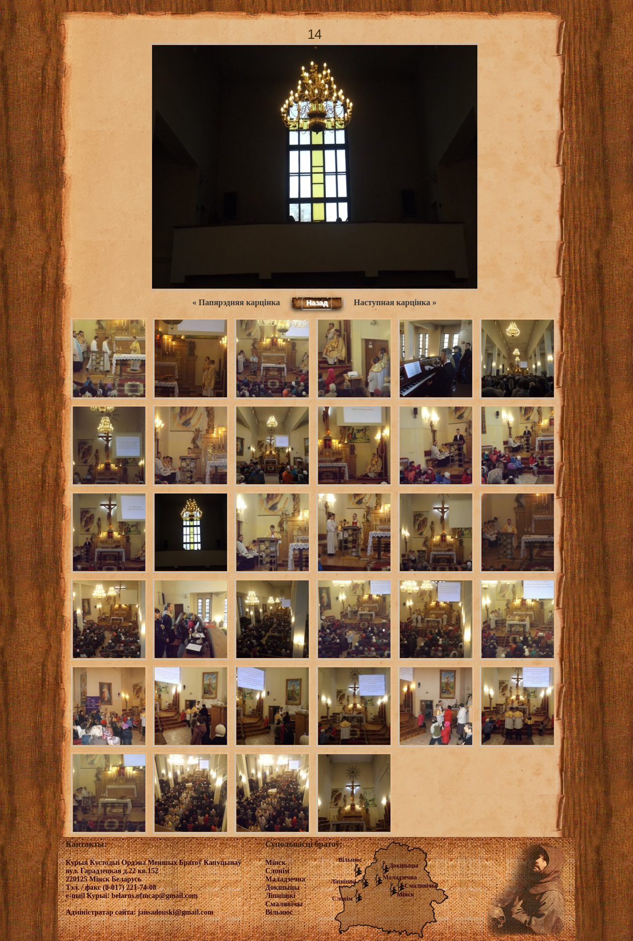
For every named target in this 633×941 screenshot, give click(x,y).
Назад (317, 302)
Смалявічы (420, 885)
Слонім (342, 898)
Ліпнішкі (343, 881)
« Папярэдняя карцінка (236, 302)
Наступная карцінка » (395, 302)
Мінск (405, 894)
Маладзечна (400, 877)
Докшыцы (403, 865)
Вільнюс (350, 859)
